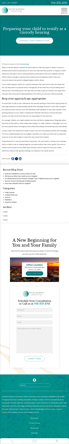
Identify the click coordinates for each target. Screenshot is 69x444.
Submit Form (34, 359)
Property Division (11, 202)
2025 (5, 216)
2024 (5, 220)
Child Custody (24, 64)
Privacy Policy (34, 423)
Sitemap (34, 433)
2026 (5, 212)
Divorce (7, 197)
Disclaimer (34, 418)
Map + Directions (34, 273)
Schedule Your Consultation (34, 41)
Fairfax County (49, 409)
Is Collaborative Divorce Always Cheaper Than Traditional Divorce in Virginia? (32, 179)
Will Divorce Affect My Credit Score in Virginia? (21, 176)
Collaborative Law (11, 195)
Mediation (8, 200)
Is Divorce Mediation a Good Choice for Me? (20, 174)
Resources (34, 428)
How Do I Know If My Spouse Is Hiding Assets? (20, 181)
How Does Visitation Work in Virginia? (18, 183)
